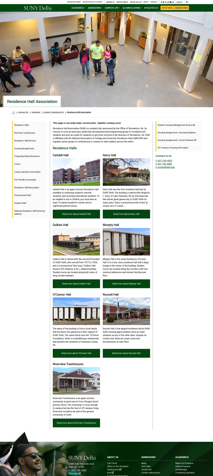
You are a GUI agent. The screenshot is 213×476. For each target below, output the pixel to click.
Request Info (181, 8)
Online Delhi (136, 2)
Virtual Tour (146, 469)
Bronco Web (122, 2)
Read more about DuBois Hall (76, 283)
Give (110, 472)
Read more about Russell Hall (126, 353)
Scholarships (181, 469)
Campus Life (112, 8)
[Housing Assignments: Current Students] (178, 140)
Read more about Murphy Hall (126, 283)
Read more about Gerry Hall (126, 214)
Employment (114, 469)
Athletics (151, 8)
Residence (36, 112)
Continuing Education (185, 472)
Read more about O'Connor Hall (76, 353)
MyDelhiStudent (74, 2)
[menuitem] (29, 125)
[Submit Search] (187, 2)
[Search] (180, 2)
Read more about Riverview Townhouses (76, 423)
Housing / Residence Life (54, 112)
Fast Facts (112, 463)
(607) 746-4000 (78, 470)
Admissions (94, 8)
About (146, 2)
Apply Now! (167, 8)
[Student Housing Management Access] (178, 125)
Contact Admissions (150, 472)
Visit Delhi (145, 466)
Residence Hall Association (79, 112)
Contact (153, 2)
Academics (77, 8)
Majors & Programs (184, 463)
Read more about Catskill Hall (76, 214)
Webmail (110, 2)
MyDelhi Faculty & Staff (92, 2)
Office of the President (117, 466)
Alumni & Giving (131, 8)
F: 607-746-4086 (164, 164)
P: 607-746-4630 (164, 160)
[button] (161, 2)
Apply (143, 463)
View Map (75, 473)
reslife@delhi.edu (165, 167)
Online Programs (183, 466)
